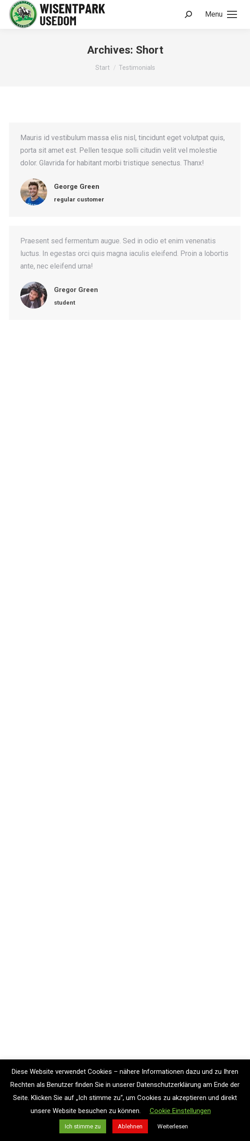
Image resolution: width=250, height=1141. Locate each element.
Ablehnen (130, 1126)
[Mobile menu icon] (221, 14)
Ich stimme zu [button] (83, 1126)
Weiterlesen (172, 1126)
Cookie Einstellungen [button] (180, 1111)
